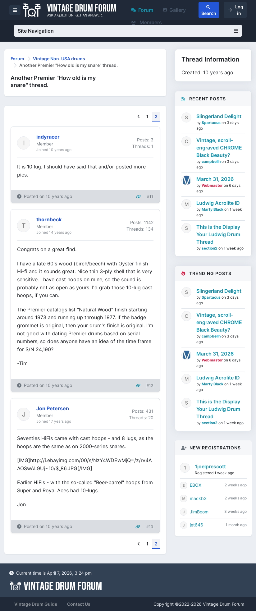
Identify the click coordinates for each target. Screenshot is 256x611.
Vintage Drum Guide (35, 604)
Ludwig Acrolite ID (218, 203)
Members (146, 22)
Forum (142, 10)
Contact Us (78, 604)
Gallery (174, 10)
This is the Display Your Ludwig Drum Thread (218, 234)
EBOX (195, 485)
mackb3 (198, 498)
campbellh (212, 161)
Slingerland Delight (218, 116)
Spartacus (212, 122)
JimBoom (199, 511)
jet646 (196, 524)
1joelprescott (210, 466)
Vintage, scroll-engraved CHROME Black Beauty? (219, 147)
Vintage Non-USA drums (59, 58)
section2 (210, 248)
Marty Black (213, 209)
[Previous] (139, 117)
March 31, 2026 (215, 179)
